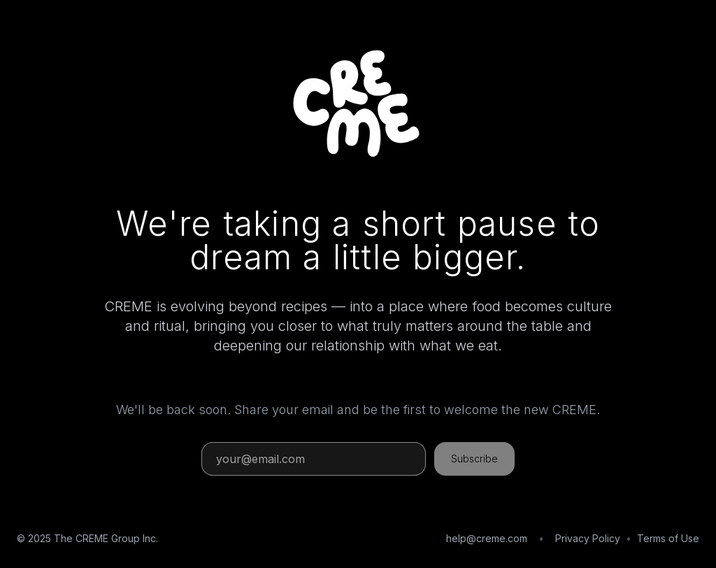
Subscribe (474, 458)
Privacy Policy (587, 538)
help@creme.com (486, 538)
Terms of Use (668, 538)
